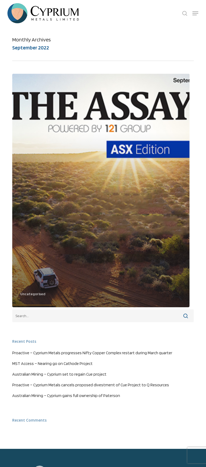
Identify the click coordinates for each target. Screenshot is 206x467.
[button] (195, 13)
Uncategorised (32, 294)
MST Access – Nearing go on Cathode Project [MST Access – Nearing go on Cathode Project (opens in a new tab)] (52, 363)
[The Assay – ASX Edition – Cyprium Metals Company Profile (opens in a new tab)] (100, 190)
